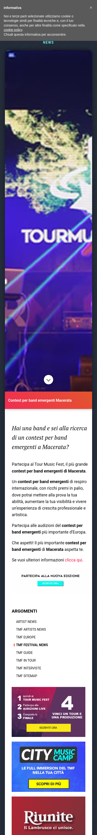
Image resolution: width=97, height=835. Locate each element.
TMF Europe (26, 637)
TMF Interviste (28, 668)
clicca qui (73, 560)
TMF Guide (24, 653)
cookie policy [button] (13, 30)
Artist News (26, 622)
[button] (91, 7)
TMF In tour (26, 660)
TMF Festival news (32, 645)
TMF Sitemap (26, 676)
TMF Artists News (31, 629)
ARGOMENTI (24, 611)
